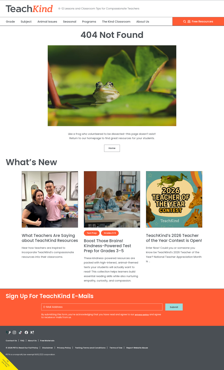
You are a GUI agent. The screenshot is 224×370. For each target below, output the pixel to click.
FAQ (22, 340)
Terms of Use (116, 347)
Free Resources (198, 21)
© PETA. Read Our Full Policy (22, 347)
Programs (89, 22)
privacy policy (142, 314)
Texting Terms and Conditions (90, 347)
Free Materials (47, 340)
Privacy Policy (64, 347)
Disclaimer (47, 347)
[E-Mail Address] (101, 307)
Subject (26, 22)
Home (112, 148)
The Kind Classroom (116, 22)
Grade (10, 22)
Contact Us (11, 340)
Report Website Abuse (137, 347)
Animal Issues (47, 22)
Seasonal (69, 22)
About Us (142, 22)
